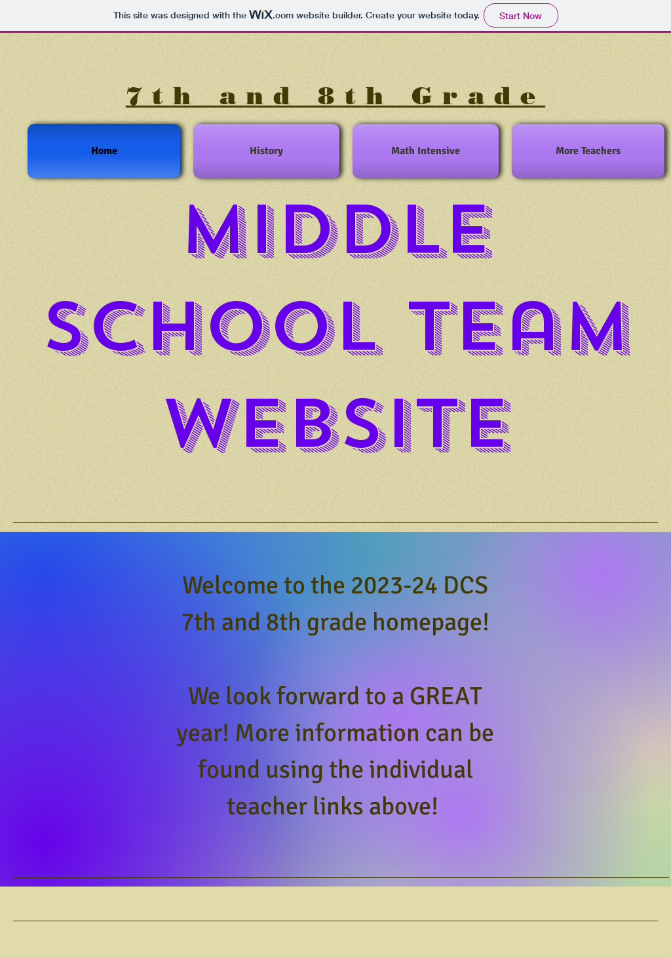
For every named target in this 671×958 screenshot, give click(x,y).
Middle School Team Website (336, 327)
